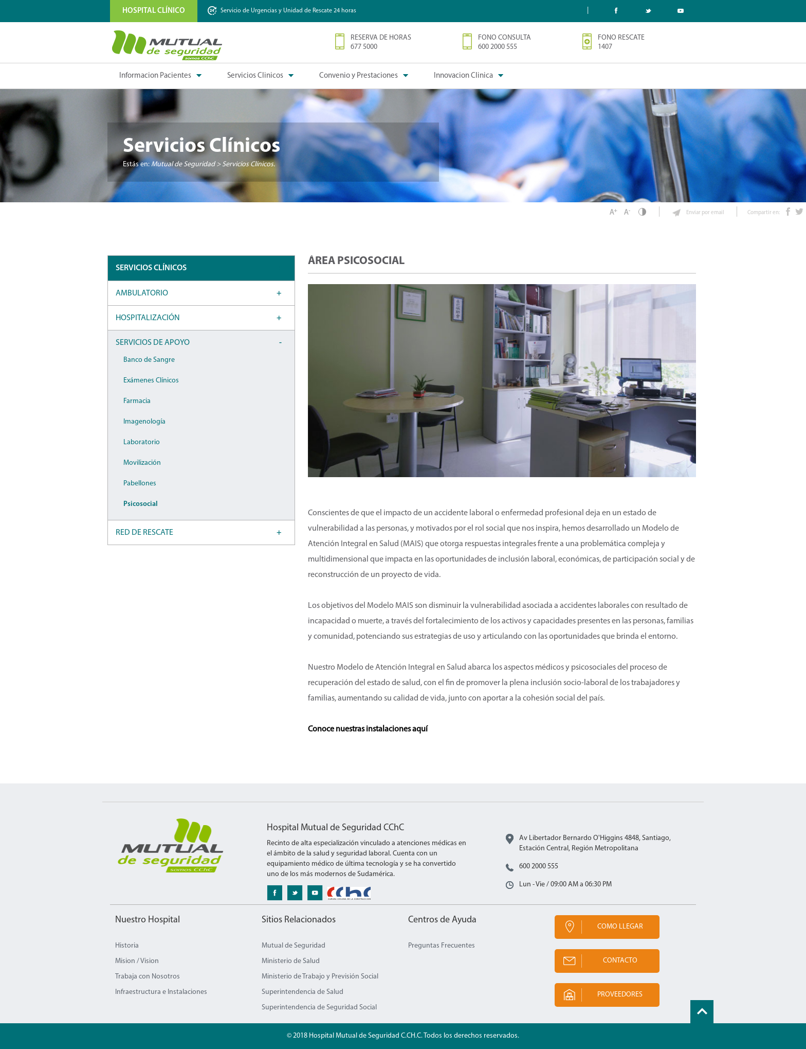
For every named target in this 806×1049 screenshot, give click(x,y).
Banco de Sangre (149, 360)
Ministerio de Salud (291, 961)
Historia (127, 946)
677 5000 (364, 47)
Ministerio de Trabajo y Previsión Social (320, 977)
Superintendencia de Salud (302, 992)
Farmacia (137, 401)
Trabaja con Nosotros (147, 977)
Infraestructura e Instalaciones (161, 992)
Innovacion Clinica (463, 76)
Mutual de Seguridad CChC (167, 45)
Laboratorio (141, 442)
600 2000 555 (497, 47)
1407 (605, 47)
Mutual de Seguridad (293, 946)
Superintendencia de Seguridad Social (319, 1007)
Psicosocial (140, 504)
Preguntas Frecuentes (441, 946)
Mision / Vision (137, 961)
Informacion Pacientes (155, 76)
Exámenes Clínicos (151, 380)
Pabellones (139, 483)
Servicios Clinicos (255, 76)
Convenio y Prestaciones (358, 76)
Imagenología (144, 422)
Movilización (142, 463)
